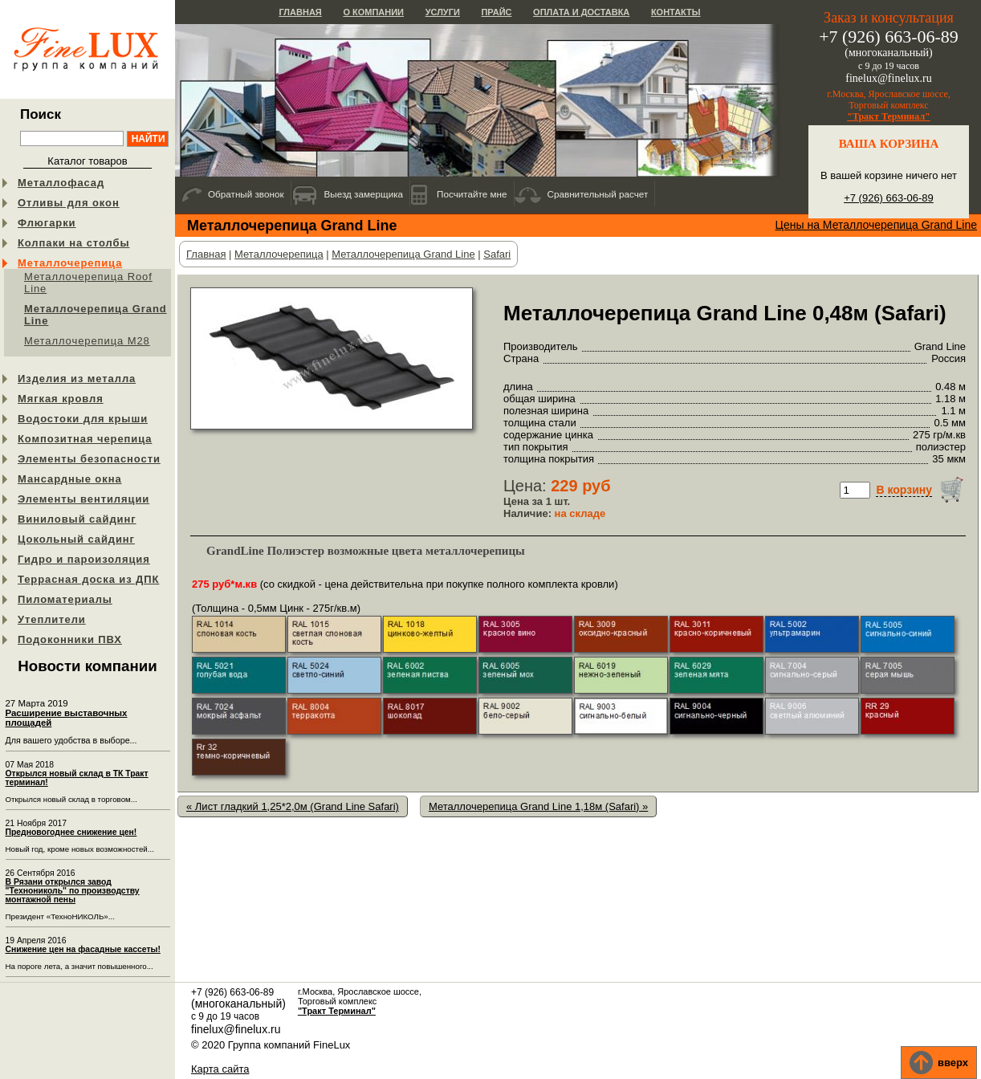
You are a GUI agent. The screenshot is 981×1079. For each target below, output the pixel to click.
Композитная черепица (85, 439)
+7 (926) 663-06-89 (889, 198)
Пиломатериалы (65, 599)
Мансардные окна (70, 479)
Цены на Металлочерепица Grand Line (876, 224)
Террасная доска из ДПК (88, 579)
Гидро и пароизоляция (84, 559)
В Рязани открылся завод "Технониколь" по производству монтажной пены (73, 890)
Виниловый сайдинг (77, 519)
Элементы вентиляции (83, 499)
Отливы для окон (69, 203)
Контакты (676, 12)
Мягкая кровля (61, 399)
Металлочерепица (70, 263)
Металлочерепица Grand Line (95, 315)
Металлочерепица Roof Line (88, 283)
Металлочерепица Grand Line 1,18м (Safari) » (538, 806)
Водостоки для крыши (83, 419)
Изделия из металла (77, 379)
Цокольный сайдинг (76, 539)
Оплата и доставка (581, 12)
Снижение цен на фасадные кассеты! (83, 949)
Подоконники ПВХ (70, 639)
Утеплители (52, 619)
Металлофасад (61, 183)
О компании (373, 12)
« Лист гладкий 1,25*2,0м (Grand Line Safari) (292, 806)
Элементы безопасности (89, 459)
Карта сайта (220, 1069)
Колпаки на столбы (73, 243)
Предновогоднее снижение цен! (71, 832)
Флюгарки (47, 223)
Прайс (496, 12)
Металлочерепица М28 (87, 341)
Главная (300, 12)
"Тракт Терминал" (888, 116)
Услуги (442, 12)
